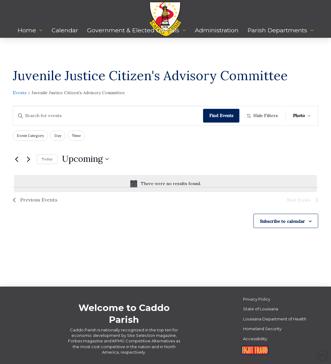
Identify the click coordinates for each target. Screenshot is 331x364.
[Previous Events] (16, 159)
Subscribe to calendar (282, 221)
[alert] (165, 183)
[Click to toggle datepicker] (85, 159)
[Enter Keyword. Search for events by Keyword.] (108, 115)
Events (20, 92)
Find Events (221, 115)
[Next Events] (28, 159)
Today (47, 159)
